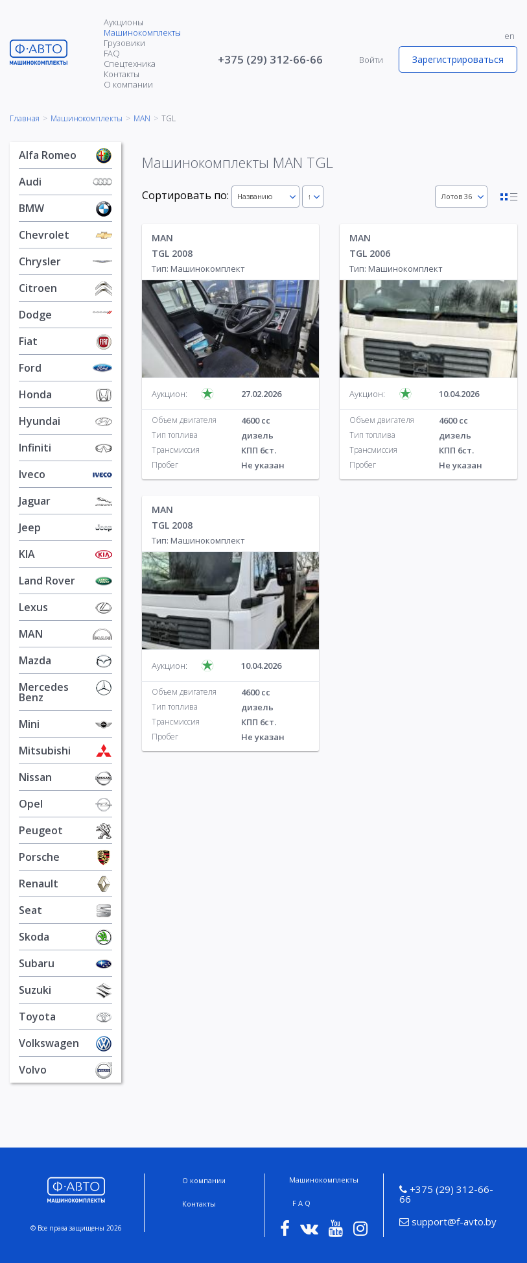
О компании (128, 84)
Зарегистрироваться (458, 59)
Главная (25, 119)
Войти (371, 60)
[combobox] (265, 197)
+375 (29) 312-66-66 (270, 59)
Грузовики (124, 43)
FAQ (112, 53)
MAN (142, 119)
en (509, 36)
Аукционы (123, 22)
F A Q (301, 1203)
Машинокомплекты (142, 32)
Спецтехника (130, 63)
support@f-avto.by (448, 1222)
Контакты (121, 74)
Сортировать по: (185, 195)
